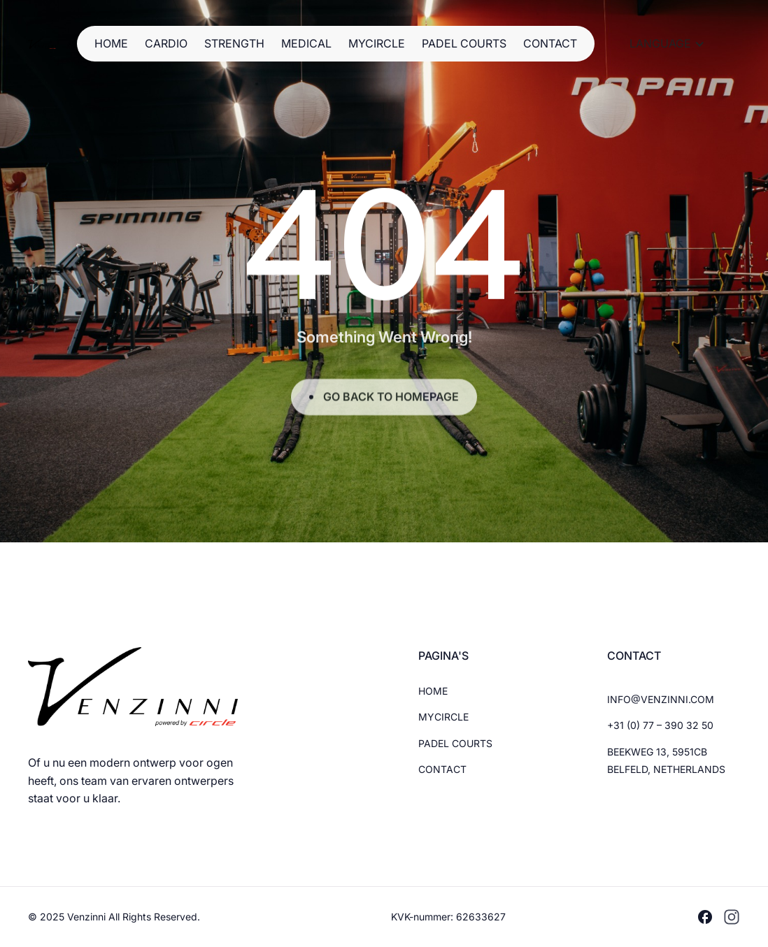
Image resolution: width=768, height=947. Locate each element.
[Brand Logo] (42, 43)
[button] (667, 44)
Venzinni (87, 917)
